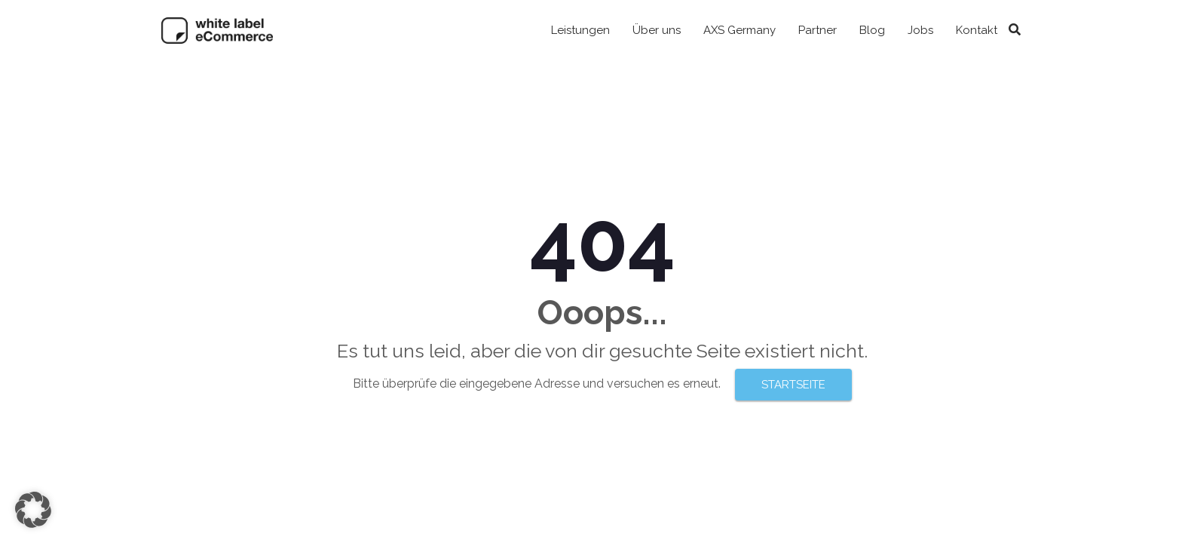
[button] (33, 510)
